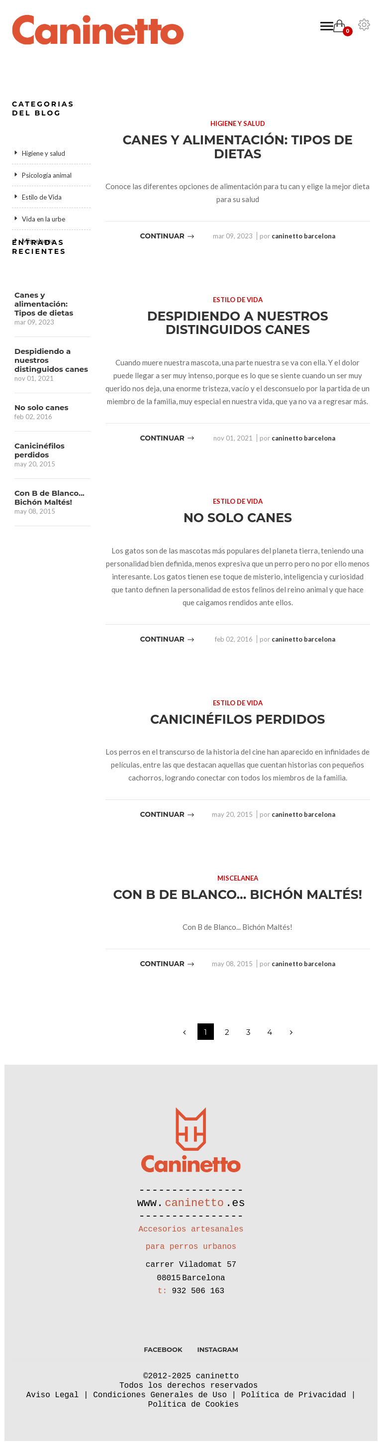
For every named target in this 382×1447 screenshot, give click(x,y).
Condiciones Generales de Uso (160, 1400)
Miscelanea (38, 241)
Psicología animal (47, 175)
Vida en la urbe (43, 219)
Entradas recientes (39, 285)
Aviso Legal (52, 1400)
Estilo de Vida (42, 197)
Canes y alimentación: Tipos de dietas (43, 342)
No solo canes (41, 446)
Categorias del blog (43, 108)
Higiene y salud (43, 153)
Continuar (167, 236)
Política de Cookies (193, 1410)
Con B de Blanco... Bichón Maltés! (49, 536)
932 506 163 (198, 1297)
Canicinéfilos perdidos (39, 489)
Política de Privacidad (293, 1400)
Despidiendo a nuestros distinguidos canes (51, 398)
